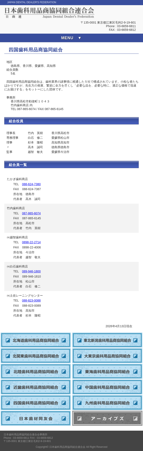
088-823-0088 (31, 300)
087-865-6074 (31, 213)
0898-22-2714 (31, 242)
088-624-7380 (31, 184)
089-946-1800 (31, 271)
